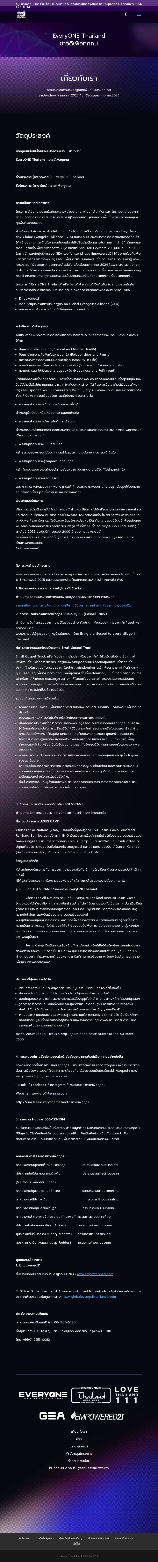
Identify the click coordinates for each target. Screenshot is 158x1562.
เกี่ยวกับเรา (79, 1431)
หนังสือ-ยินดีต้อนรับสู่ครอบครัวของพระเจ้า (79, 1468)
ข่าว (79, 1439)
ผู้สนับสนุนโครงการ (78, 1453)
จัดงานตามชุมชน (98, 1538)
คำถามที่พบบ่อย (79, 1461)
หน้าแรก (24, 1538)
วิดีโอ (76, 1544)
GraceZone (90, 1556)
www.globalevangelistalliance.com (90, 1296)
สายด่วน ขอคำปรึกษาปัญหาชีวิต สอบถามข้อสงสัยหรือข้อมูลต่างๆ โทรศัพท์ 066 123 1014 (79, 5)
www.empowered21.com (95, 1274)
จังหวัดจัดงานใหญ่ (70, 1538)
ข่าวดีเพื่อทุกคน (44, 1538)
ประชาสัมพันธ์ (79, 1446)
